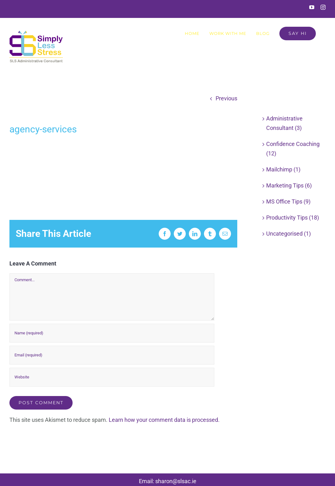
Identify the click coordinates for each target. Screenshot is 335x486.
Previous (226, 98)
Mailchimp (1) (283, 169)
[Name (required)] (111, 333)
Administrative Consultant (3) (284, 123)
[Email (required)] (111, 355)
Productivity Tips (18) (292, 217)
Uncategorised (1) (288, 233)
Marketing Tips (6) (289, 185)
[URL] (111, 377)
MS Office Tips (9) (288, 201)
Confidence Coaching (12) (293, 149)
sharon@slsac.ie (175, 481)
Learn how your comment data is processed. (164, 419)
